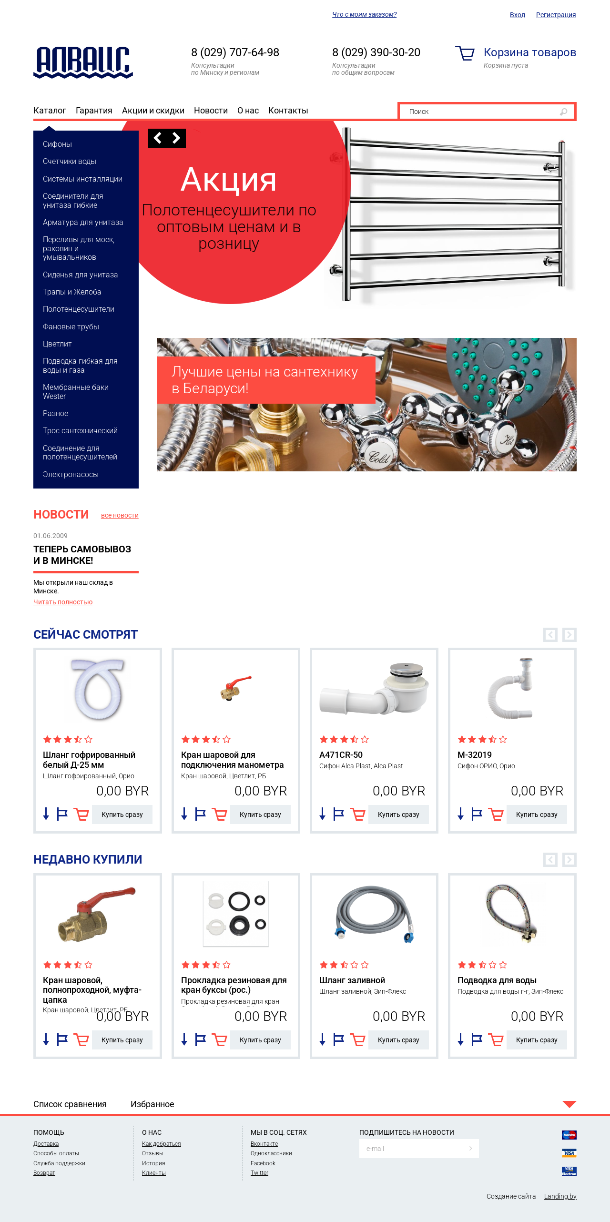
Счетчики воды (69, 161)
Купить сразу (122, 814)
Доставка (46, 1144)
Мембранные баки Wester (76, 391)
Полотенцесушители (78, 309)
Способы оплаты (56, 1153)
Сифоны (57, 144)
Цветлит (57, 343)
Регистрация (556, 15)
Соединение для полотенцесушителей (80, 452)
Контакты (288, 110)
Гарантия (94, 110)
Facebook (263, 1163)
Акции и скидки (153, 110)
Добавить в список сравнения (46, 814)
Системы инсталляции (82, 178)
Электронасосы (71, 474)
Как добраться (161, 1144)
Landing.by (560, 1196)
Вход (517, 15)
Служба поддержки (59, 1163)
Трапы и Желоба (72, 291)
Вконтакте (264, 1144)
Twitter (259, 1173)
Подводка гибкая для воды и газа (80, 365)
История (153, 1163)
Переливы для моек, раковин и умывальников (78, 248)
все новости (120, 515)
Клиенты (154, 1173)
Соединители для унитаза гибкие (73, 200)
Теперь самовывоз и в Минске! (82, 554)
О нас (248, 110)
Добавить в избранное (62, 814)
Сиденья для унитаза (80, 274)
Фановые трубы (71, 326)
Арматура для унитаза (83, 222)
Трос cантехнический (80, 430)
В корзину (81, 814)
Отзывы (152, 1153)
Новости (211, 110)
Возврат (44, 1173)
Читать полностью (62, 602)
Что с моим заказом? (364, 14)
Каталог (49, 110)
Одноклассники (271, 1153)
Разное (55, 413)
